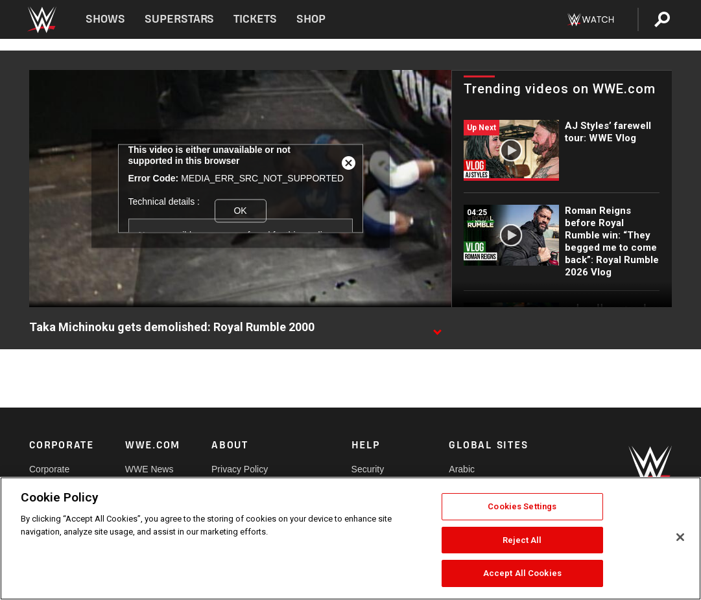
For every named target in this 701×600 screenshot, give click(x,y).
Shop (311, 19)
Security (368, 469)
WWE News (149, 469)
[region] (350, 538)
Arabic (462, 469)
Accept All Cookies (522, 573)
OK (239, 210)
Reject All (522, 540)
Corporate (49, 469)
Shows (105, 19)
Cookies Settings (522, 506)
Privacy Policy (239, 469)
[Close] (680, 537)
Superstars (180, 19)
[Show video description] (437, 328)
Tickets (255, 19)
